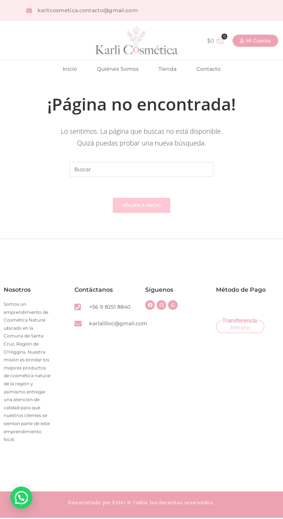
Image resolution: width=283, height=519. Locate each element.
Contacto (208, 69)
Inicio (70, 69)
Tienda (167, 69)
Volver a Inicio (141, 206)
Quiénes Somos (118, 69)
